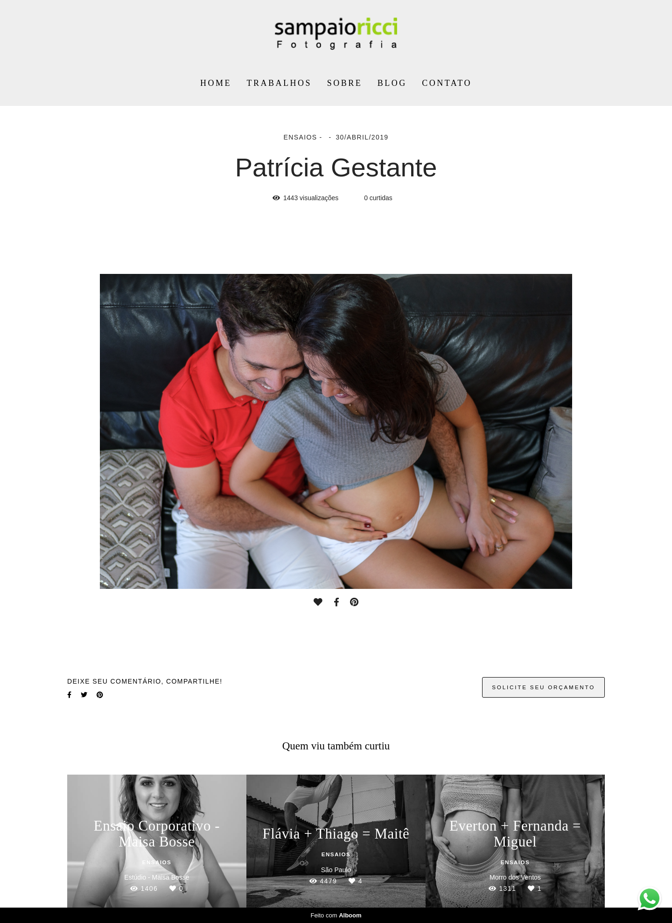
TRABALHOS (279, 83)
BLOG (392, 83)
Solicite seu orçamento (543, 687)
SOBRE (345, 83)
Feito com (335, 915)
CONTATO (447, 83)
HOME (215, 83)
